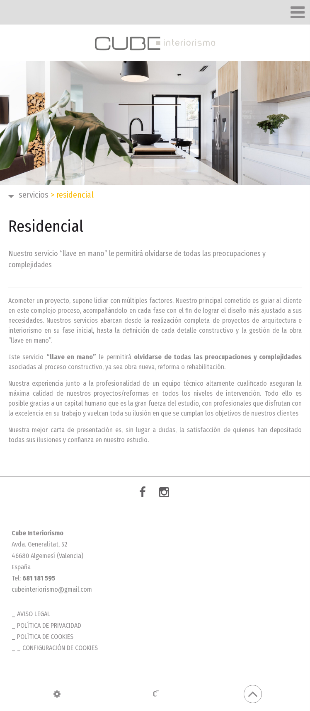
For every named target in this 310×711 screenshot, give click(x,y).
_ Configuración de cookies (57, 648)
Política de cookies (45, 637)
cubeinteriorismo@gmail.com (52, 589)
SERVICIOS (33, 195)
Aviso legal (33, 614)
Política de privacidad (49, 625)
